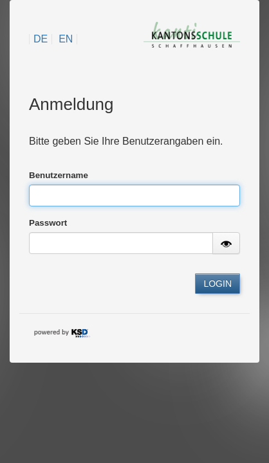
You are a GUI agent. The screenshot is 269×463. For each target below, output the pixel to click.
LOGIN (217, 283)
